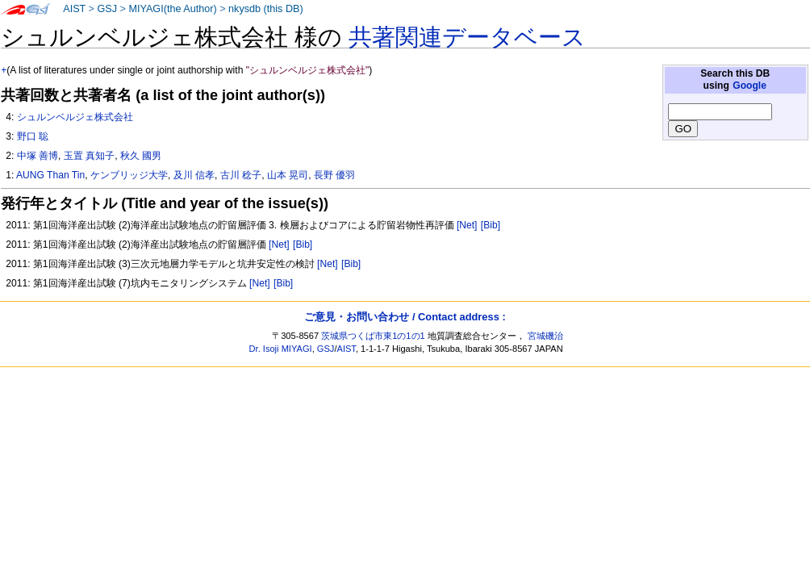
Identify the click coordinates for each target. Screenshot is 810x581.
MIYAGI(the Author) (172, 9)
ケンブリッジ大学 (129, 175)
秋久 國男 (140, 155)
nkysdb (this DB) (265, 9)
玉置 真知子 (89, 155)
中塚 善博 (37, 155)
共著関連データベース (467, 37)
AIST (74, 9)
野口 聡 (32, 136)
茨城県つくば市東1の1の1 (373, 336)
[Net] (467, 225)
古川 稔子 (240, 175)
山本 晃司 (287, 175)
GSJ (107, 9)
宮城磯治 (545, 336)
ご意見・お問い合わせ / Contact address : (404, 317)
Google (749, 85)
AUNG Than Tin (50, 175)
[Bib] (490, 225)
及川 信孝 (194, 175)
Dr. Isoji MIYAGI (280, 348)
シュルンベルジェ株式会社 (75, 117)
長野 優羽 (334, 175)
